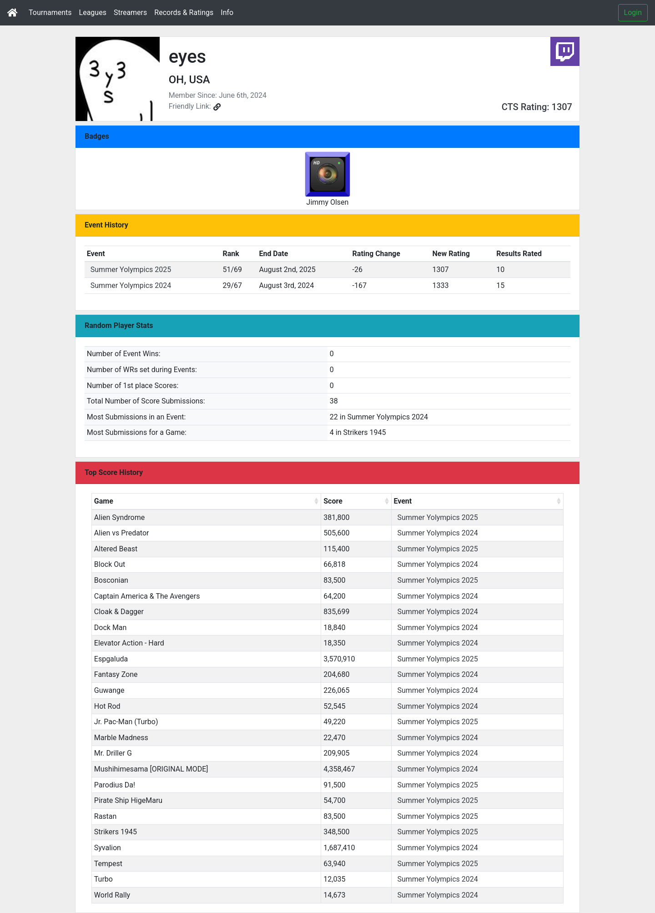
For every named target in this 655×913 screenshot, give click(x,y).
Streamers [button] (130, 12)
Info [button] (227, 12)
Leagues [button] (92, 12)
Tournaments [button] (50, 12)
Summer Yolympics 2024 (131, 285)
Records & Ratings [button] (183, 12)
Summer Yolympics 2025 (131, 269)
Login (633, 12)
